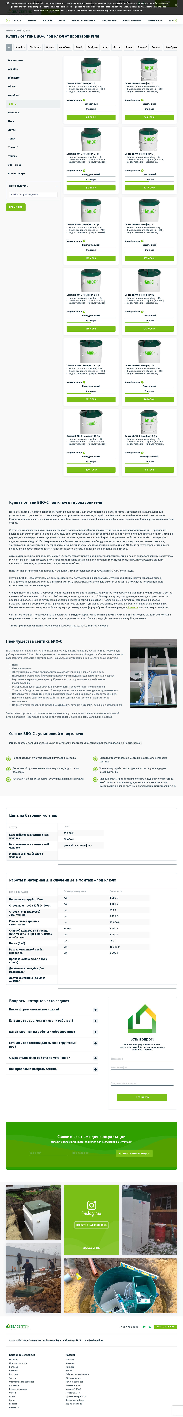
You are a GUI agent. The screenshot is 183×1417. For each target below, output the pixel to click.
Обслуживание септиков (21, 1379)
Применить (15, 207)
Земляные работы (75, 1397)
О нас (12, 1397)
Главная (9, 31)
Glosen (50, 47)
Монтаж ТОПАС (73, 1386)
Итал (105, 47)
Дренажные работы (76, 1393)
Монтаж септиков (18, 1360)
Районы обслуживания (83, 20)
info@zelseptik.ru (93, 1337)
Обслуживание (108, 20)
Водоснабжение (74, 1401)
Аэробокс (64, 47)
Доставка (14, 1382)
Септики (17, 20)
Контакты (132, 606)
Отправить (142, 1096)
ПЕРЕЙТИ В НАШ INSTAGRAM (91, 1222)
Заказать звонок (165, 1324)
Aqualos (20, 47)
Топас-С (142, 47)
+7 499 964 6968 (128, 1324)
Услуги (12, 1375)
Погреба (47, 20)
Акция (62, 20)
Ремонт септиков (132, 20)
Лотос (116, 47)
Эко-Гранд (172, 47)
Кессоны (32, 20)
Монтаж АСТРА (73, 1390)
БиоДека (93, 47)
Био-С (78, 47)
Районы (13, 1401)
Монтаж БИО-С (155, 20)
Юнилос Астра (17, 173)
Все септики (16, 60)
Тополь (156, 47)
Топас (129, 47)
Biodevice (35, 47)
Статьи (12, 1390)
